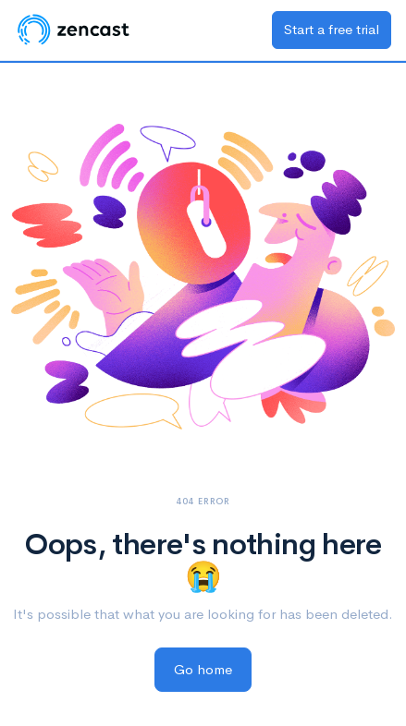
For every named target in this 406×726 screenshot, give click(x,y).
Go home (203, 669)
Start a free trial (331, 29)
